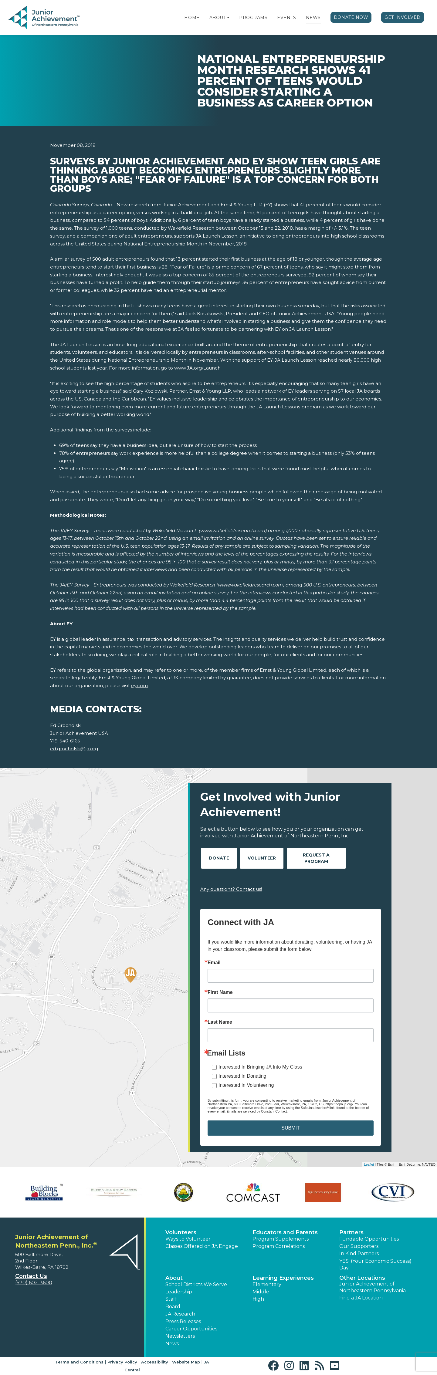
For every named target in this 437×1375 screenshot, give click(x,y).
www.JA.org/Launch (197, 368)
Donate (219, 858)
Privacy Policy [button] (122, 1362)
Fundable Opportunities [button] (369, 1239)
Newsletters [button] (180, 1336)
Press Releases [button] (183, 1321)
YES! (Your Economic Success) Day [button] (375, 1264)
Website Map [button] (186, 1362)
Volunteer (262, 858)
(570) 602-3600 (33, 1282)
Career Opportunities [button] (191, 1329)
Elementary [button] (266, 1284)
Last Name (220, 1022)
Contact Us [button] (31, 1276)
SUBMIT (290, 1127)
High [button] (258, 1299)
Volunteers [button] (180, 1232)
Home (191, 17)
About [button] (174, 1278)
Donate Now (351, 17)
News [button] (172, 1343)
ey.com (139, 685)
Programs (253, 17)
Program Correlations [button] (278, 1246)
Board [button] (172, 1306)
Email (214, 962)
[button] (228, 17)
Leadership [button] (178, 1292)
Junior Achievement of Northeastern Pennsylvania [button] (372, 1287)
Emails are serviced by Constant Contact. (257, 1111)
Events (286, 17)
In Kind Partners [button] (359, 1253)
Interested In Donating (242, 1076)
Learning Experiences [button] (283, 1278)
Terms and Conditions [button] (79, 1362)
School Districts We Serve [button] (196, 1284)
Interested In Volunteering (246, 1085)
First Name (220, 992)
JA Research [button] (180, 1314)
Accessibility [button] (154, 1362)
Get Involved (402, 17)
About (217, 17)
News (313, 17)
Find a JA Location (361, 1298)
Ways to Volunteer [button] (188, 1239)
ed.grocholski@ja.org (74, 749)
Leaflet (369, 1164)
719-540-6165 (65, 741)
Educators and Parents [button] (285, 1232)
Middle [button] (260, 1292)
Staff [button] (171, 1299)
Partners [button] (351, 1232)
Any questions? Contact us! (231, 889)
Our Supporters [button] (358, 1246)
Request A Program (316, 858)
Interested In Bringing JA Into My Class (260, 1066)
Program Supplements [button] (280, 1239)
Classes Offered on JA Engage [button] (201, 1246)
